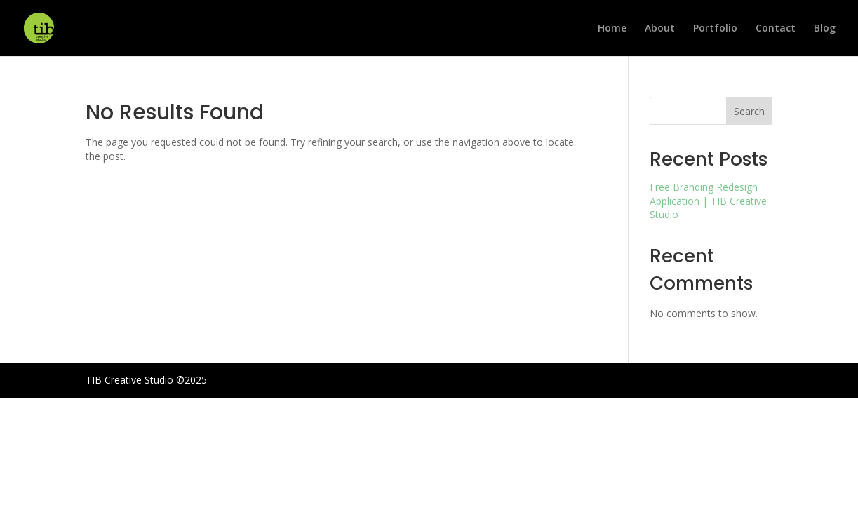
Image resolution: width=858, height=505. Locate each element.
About (660, 28)
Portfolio (715, 28)
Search (749, 111)
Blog (825, 28)
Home (612, 28)
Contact (776, 28)
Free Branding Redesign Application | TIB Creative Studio (708, 200)
